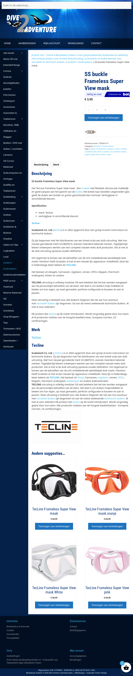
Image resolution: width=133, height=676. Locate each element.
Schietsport (9, 100)
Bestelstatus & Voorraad (18, 626)
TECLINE (71, 265)
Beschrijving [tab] (41, 164)
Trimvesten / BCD (12, 328)
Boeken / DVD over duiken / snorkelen (12, 145)
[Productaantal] (97, 110)
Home (7, 43)
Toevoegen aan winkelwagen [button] (54, 526)
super (87, 154)
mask (117, 148)
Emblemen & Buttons (9, 229)
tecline (57, 230)
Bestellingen (76, 659)
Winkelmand (76, 43)
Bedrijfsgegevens (78, 630)
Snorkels (7, 304)
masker (123, 148)
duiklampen (72, 381)
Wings (80, 377)
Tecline (103, 154)
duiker (79, 191)
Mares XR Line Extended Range (11, 61)
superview (94, 154)
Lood (5, 256)
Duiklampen (9, 202)
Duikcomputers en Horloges (12, 175)
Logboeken (9, 250)
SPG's (121, 377)
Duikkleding (15, 197)
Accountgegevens (78, 656)
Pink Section (9, 94)
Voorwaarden (13, 634)
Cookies (10, 630)
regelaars (103, 377)
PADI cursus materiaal (9, 283)
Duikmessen (9, 208)
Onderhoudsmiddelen (15, 275)
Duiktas (7, 214)
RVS (99, 151)
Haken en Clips (15, 245)
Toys (5, 322)
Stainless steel (120, 151)
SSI (4, 298)
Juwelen (7, 88)
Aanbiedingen (27, 43)
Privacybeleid (13, 638)
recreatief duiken (46, 303)
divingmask (101, 148)
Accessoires (9, 106)
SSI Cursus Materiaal (8, 163)
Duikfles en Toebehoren (9, 187)
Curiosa (15, 71)
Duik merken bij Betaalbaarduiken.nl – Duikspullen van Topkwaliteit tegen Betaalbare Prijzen (32, 661)
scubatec (106, 151)
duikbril (110, 148)
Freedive (7, 238)
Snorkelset (8, 310)
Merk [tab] (56, 164)
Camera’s (7, 154)
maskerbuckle (91, 151)
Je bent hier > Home (42, 55)
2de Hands (15, 53)
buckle (92, 148)
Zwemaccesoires (11, 334)
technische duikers (114, 398)
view (109, 154)
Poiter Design (101, 673)
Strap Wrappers (11, 316)
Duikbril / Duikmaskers (79, 62)
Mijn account (51, 43)
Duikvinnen (15, 221)
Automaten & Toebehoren (15, 116)
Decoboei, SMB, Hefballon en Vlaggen (11, 130)
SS (112, 151)
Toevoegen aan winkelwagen (103, 117)
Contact (96, 43)
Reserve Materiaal (12, 292)
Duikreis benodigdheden (11, 79)
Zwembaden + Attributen (10, 343)
